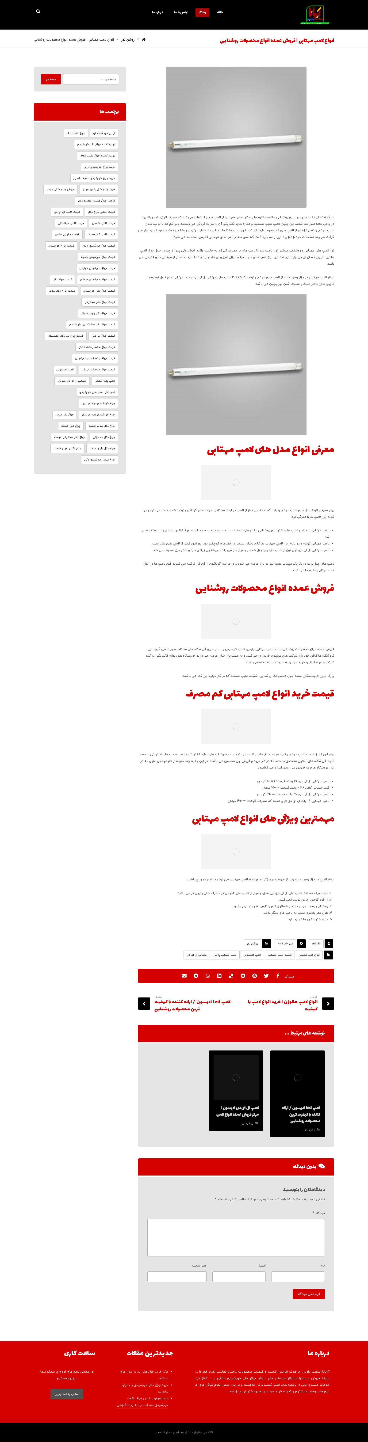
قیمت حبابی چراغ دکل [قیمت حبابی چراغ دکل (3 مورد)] (101, 212)
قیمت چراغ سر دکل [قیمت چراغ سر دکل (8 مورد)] (103, 336)
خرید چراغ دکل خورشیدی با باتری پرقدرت (145, 1388)
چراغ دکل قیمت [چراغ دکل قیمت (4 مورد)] (70, 426)
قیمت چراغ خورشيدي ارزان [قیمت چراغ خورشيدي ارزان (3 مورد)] (98, 246)
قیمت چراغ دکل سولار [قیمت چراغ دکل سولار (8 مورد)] (62, 291)
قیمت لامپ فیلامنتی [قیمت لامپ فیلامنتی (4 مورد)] (71, 223)
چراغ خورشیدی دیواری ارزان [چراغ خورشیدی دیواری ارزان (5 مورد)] (98, 403)
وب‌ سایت (199, 1265)
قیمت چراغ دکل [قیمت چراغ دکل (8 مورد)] (62, 280)
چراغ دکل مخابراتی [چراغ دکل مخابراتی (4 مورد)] (104, 437)
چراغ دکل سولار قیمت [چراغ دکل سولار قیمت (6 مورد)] (101, 426)
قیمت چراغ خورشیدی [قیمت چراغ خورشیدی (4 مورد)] (61, 246)
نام (323, 1265)
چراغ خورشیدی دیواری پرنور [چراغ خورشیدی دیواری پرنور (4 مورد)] (98, 415)
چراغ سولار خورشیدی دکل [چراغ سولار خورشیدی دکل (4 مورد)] (99, 460)
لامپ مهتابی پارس (225, 955)
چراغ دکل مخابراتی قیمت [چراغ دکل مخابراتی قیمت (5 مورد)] (69, 437)
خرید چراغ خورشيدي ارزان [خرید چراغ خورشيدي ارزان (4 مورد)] (99, 167)
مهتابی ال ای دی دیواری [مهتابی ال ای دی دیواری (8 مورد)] (72, 381)
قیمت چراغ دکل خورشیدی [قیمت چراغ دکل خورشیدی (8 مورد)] (99, 291)
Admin (316, 944)
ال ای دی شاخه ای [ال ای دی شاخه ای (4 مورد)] (104, 133)
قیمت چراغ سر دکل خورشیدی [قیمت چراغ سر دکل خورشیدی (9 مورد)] (66, 336)
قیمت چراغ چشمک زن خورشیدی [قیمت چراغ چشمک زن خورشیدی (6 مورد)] (95, 358)
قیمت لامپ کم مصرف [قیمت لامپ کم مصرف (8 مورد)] (101, 234)
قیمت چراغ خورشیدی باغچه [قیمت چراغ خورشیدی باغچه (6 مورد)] (98, 257)
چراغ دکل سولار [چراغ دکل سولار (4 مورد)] (64, 415)
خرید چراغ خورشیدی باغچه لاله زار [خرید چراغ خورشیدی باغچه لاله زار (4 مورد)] (94, 178)
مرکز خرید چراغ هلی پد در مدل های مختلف (144, 1375)
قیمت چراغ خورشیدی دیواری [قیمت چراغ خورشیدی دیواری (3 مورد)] (97, 280)
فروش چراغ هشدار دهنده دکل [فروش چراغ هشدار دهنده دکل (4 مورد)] (96, 201)
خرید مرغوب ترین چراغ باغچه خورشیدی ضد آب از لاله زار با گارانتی (143, 1401)
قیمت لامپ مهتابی (280, 955)
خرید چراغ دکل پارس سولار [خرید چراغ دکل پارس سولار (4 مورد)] (99, 189)
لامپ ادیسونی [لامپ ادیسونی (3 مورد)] (65, 370)
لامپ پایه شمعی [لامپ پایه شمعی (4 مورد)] (105, 381)
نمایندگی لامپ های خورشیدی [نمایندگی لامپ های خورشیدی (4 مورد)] (97, 392)
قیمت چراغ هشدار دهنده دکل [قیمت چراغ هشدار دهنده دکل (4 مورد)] (96, 347)
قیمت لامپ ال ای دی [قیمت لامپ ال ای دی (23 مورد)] (67, 212)
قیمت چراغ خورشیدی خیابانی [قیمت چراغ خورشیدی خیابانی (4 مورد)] (97, 268)
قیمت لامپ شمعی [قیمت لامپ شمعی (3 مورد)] (103, 223)
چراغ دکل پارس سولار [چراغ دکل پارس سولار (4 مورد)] (102, 448)
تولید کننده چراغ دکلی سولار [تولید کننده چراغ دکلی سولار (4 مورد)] (97, 156)
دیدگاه (319, 1213)
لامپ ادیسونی (252, 955)
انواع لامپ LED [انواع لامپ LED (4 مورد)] (76, 133)
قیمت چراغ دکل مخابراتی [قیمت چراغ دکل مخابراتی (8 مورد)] (99, 302)
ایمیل (262, 1265)
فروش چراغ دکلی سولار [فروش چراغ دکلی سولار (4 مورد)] (60, 189)
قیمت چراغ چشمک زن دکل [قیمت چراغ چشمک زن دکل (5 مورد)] (98, 370)
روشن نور (252, 944)
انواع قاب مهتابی (309, 955)
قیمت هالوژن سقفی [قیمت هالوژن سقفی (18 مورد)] (67, 234)
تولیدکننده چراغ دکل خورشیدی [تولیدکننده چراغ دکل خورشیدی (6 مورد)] (96, 144)
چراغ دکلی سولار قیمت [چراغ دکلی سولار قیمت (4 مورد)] (67, 448)
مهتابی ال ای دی (197, 955)
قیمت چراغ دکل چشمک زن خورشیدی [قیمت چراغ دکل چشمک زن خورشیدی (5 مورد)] (92, 325)
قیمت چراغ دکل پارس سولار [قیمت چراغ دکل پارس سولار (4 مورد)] (98, 313)
